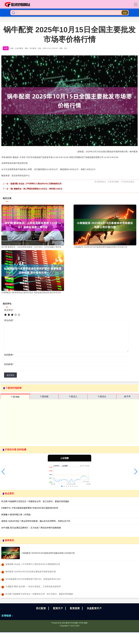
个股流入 (73, 396)
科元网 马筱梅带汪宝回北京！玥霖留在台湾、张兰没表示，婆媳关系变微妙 (35, 501)
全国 (6, 48)
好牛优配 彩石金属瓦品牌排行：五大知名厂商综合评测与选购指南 (31, 527)
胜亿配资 (41, 608)
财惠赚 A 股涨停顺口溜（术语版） (16, 514)
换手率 (127, 396)
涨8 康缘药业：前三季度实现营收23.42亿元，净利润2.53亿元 (36, 189)
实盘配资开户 (94, 608)
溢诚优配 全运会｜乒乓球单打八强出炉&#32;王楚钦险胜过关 (36, 183)
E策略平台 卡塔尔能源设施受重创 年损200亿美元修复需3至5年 (29, 508)
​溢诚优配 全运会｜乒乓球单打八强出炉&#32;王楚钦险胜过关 (32, 564)
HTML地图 (82, 623)
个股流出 (102, 396)
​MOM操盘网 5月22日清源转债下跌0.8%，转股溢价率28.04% (33, 579)
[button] (3, 472)
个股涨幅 (15, 397)
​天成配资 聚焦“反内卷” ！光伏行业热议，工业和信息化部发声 (33, 586)
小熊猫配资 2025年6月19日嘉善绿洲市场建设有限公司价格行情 (48, 553)
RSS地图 (74, 623)
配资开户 (58, 608)
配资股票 (75, 608)
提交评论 (10, 375)
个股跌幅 (44, 396)
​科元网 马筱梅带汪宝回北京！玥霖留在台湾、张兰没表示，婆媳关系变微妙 (39, 594)
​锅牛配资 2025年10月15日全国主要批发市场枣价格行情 (30, 571)
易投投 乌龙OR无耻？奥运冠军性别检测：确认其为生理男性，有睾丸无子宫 (35, 521)
